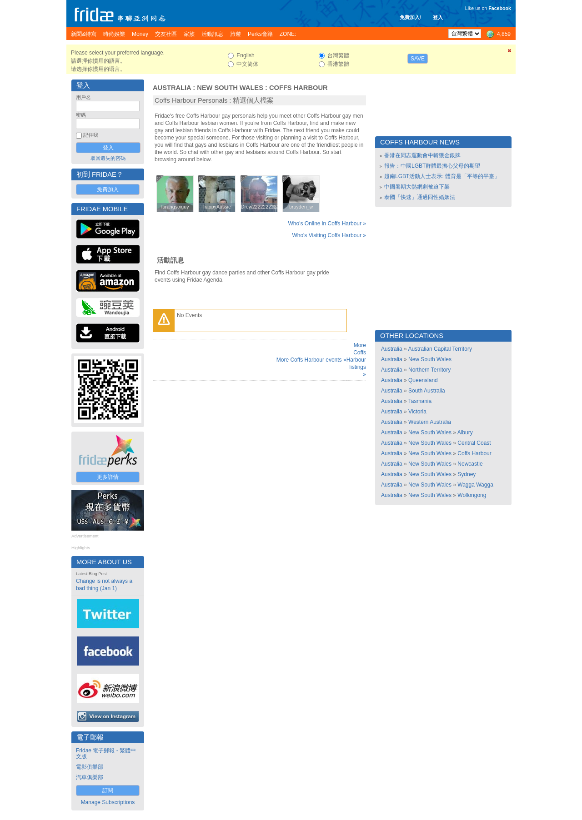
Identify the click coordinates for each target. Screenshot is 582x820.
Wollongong (471, 495)
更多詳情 (108, 477)
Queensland (423, 380)
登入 (438, 17)
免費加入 (108, 189)
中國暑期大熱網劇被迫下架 (417, 187)
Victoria (417, 411)
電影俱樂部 (89, 767)
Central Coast (474, 443)
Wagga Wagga (475, 485)
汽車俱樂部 (89, 777)
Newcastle (469, 464)
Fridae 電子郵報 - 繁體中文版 (106, 753)
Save (418, 58)
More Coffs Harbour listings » (356, 360)
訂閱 (107, 790)
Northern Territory (429, 370)
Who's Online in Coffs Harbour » (327, 223)
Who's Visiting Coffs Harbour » (329, 235)
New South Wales (230, 87)
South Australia (426, 391)
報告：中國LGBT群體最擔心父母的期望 (432, 166)
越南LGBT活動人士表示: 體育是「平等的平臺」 (442, 176)
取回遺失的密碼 (107, 158)
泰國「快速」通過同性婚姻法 (419, 197)
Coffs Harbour (298, 87)
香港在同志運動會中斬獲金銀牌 (422, 155)
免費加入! (410, 17)
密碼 (81, 115)
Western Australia (429, 422)
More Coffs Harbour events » (311, 360)
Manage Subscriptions (108, 802)
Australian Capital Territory (440, 349)
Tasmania (419, 401)
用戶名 (83, 97)
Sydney (466, 474)
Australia (172, 87)
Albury (465, 432)
